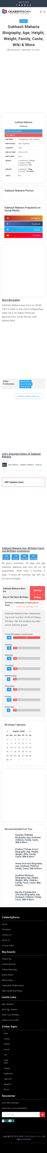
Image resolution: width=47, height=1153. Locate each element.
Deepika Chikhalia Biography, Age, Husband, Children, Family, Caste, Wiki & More (28, 839)
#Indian (23, 21)
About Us (6, 940)
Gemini (7, 1044)
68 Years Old (22, 152)
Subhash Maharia (23, 122)
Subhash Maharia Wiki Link (28, 396)
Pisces (6, 1089)
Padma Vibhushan (9, 969)
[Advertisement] (23, 82)
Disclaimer (6, 929)
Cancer (7, 1049)
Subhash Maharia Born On (14, 590)
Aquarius (7, 1084)
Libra (20, 156)
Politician (23, 126)
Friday (8, 696)
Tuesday (9, 665)
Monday (9, 655)
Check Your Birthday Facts (27, 606)
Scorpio (7, 1068)
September (24, 139)
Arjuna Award (7, 974)
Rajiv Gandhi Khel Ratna (12, 990)
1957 (31, 139)
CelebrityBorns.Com (32, 1136)
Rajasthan (26, 143)
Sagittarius (8, 1073)
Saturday (9, 706)
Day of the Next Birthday (15, 597)
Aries (6, 1033)
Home (4, 924)
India (20, 148)
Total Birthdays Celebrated (18, 634)
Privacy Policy (8, 945)
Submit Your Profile (10, 1020)
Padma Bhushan (9, 964)
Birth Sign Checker (9, 1009)
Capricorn (8, 1078)
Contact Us (6, 934)
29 (19, 139)
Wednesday (10, 675)
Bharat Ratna (7, 980)
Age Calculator (8, 1004)
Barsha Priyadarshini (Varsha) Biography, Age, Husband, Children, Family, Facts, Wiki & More (28, 896)
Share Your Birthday (10, 1014)
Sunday (36, 139)
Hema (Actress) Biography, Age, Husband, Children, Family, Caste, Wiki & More (28, 866)
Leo (5, 1054)
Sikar (20, 143)
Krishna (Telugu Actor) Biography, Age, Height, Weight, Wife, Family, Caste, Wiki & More (27, 853)
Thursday (9, 686)
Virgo (6, 1060)
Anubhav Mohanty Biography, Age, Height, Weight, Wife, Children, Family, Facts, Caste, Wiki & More (28, 880)
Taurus (7, 1038)
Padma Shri (7, 959)
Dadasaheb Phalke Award (13, 985)
